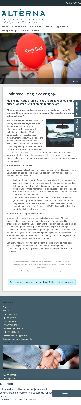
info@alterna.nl (12, 378)
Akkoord (66, 393)
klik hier (32, 399)
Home (76, 81)
